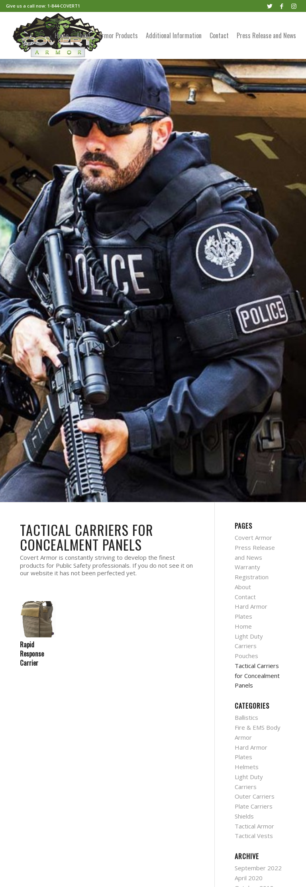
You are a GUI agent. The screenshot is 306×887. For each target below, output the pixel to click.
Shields (244, 816)
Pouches (246, 656)
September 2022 (258, 868)
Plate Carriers (254, 806)
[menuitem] (62, 35)
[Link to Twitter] (270, 6)
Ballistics (246, 717)
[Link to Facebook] (282, 6)
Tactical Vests (254, 836)
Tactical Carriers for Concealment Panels (257, 676)
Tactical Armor (254, 826)
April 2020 (249, 878)
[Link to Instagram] (294, 6)
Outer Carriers (255, 796)
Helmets (247, 767)
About (243, 587)
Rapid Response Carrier (32, 653)
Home (243, 626)
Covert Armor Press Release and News (255, 547)
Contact (245, 597)
